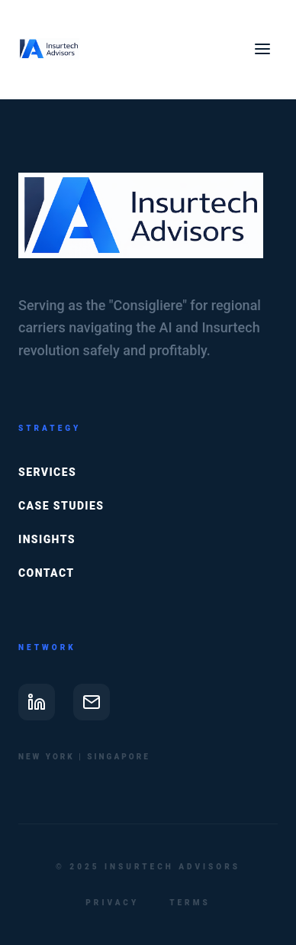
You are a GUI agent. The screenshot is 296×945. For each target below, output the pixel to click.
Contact (46, 573)
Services (47, 472)
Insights (47, 539)
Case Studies (61, 506)
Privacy (112, 902)
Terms (189, 902)
